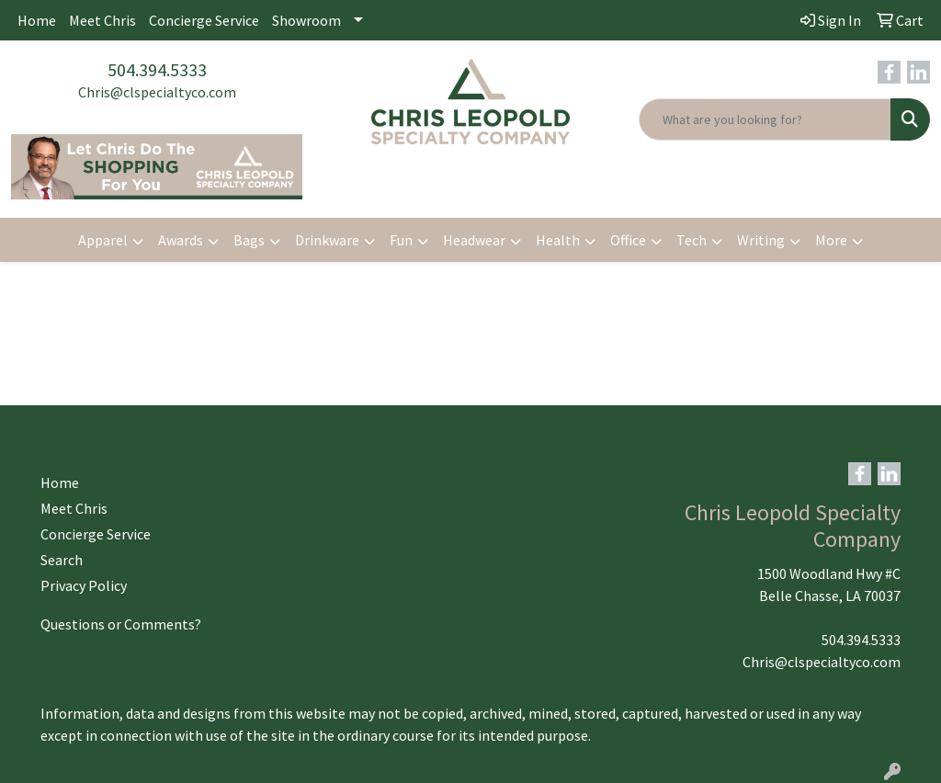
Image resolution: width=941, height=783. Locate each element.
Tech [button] (691, 240)
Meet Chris (102, 20)
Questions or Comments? (120, 624)
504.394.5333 (157, 69)
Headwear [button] (474, 240)
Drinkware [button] (327, 240)
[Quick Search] (765, 119)
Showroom (306, 20)
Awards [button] (180, 240)
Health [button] (558, 240)
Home (36, 20)
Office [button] (628, 240)
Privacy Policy (83, 585)
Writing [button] (761, 240)
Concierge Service (204, 20)
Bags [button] (249, 240)
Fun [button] (401, 240)
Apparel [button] (103, 240)
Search (61, 559)
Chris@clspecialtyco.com (157, 92)
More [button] (831, 240)
